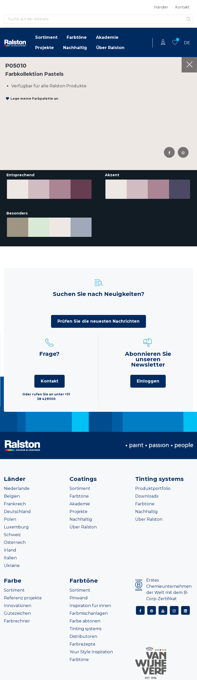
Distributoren (83, 635)
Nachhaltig (75, 47)
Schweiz (12, 533)
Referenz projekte (23, 596)
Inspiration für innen (90, 604)
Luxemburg (16, 525)
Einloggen (148, 379)
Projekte (44, 47)
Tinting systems (85, 627)
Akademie (107, 37)
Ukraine (12, 564)
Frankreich (15, 502)
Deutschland (17, 510)
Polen (10, 518)
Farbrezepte (82, 642)
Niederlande (16, 487)
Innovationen (17, 604)
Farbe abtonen (85, 619)
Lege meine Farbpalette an (34, 98)
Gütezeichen (17, 612)
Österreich (15, 541)
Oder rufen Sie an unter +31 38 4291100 (46, 395)
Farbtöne (77, 37)
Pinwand (79, 596)
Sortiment (46, 37)
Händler (161, 7)
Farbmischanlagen (89, 612)
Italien (10, 556)
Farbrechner (17, 619)
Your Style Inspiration (91, 650)
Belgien (12, 494)
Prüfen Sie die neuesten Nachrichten (98, 320)
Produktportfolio (153, 487)
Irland (10, 548)
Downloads (146, 494)
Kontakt (182, 7)
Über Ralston (110, 47)
